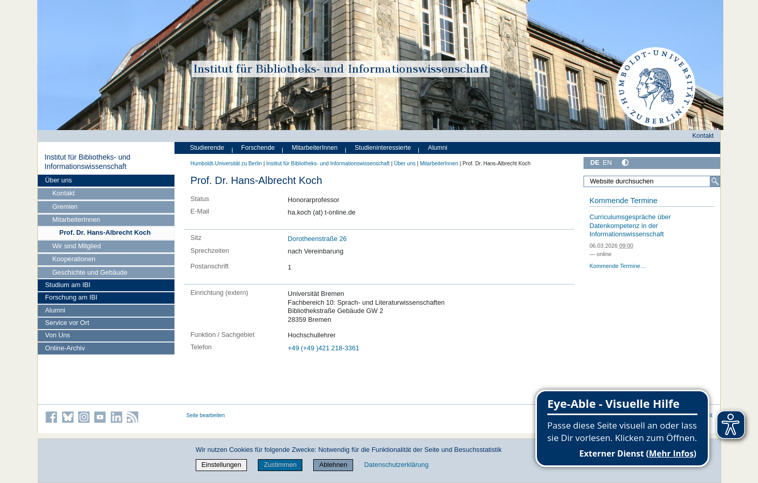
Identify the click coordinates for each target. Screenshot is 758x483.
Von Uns (57, 335)
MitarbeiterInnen (76, 219)
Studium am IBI (67, 285)
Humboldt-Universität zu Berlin (226, 163)
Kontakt (63, 193)
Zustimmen (280, 464)
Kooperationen (73, 259)
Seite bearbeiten (205, 415)
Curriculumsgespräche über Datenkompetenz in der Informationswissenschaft (629, 225)
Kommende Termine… (617, 266)
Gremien (65, 206)
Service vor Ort (67, 322)
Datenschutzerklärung (396, 464)
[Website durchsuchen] (652, 181)
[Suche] (715, 181)
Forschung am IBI (71, 297)
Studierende (207, 147)
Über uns (58, 180)
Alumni (55, 310)
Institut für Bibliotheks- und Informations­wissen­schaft (87, 162)
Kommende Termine (623, 200)
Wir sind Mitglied (76, 246)
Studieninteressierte (383, 147)
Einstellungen (221, 464)
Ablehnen (333, 464)
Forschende (258, 147)
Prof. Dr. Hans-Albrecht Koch (105, 232)
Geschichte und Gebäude (89, 272)
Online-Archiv (65, 348)
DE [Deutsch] (595, 162)
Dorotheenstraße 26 (317, 239)
